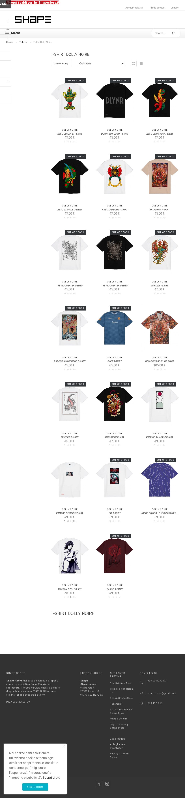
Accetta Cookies (35, 787)
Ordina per (85, 63)
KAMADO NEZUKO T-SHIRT (69, 513)
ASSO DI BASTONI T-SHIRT (159, 133)
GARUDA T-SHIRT (159, 285)
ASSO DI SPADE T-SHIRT (69, 209)
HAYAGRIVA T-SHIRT (160, 209)
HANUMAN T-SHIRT (114, 437)
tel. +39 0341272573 (92, 694)
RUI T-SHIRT (115, 513)
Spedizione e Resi (120, 683)
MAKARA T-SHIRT (69, 437)
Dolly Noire (70, 130)
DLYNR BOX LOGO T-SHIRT (114, 133)
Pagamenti (116, 703)
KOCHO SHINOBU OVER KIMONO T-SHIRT (161, 513)
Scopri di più (51, 777)
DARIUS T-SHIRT (115, 589)
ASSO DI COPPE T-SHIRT (69, 133)
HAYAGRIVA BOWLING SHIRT (159, 361)
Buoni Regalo (118, 738)
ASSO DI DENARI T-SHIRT (114, 209)
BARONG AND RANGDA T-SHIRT (69, 361)
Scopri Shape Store (121, 698)
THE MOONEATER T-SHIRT (69, 285)
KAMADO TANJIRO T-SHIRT (159, 437)
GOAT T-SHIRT (114, 361)
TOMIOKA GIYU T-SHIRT (69, 589)
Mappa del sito (119, 718)
